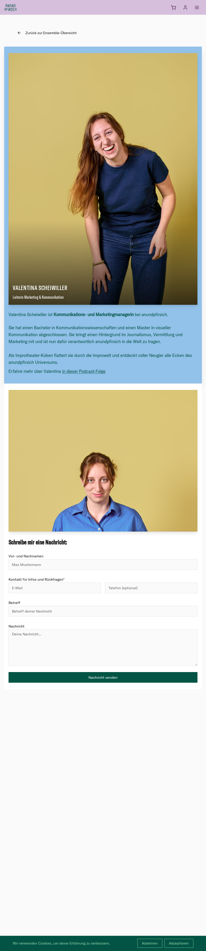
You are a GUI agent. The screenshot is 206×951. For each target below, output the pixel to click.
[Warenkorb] (173, 7)
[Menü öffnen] (197, 7)
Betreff (14, 602)
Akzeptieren (179, 943)
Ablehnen (150, 943)
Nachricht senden (103, 677)
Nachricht (16, 626)
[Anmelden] (185, 7)
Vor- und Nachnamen (26, 556)
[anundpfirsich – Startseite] (18, 7)
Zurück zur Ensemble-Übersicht (47, 32)
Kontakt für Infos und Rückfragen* (36, 579)
